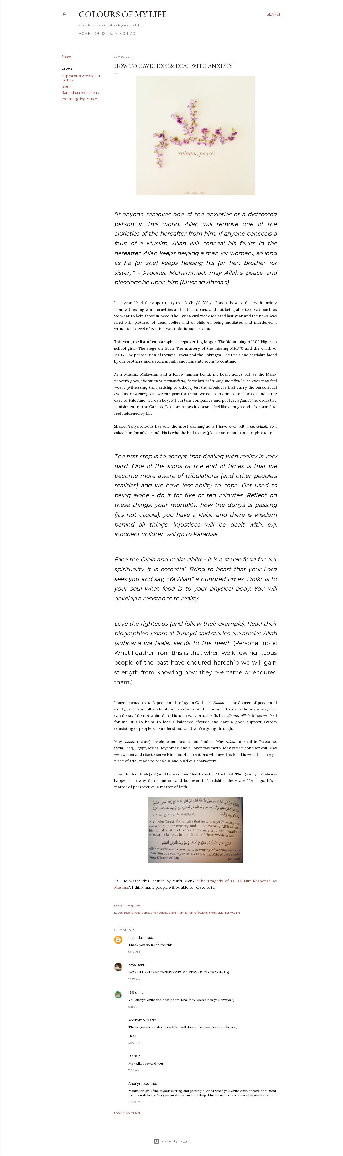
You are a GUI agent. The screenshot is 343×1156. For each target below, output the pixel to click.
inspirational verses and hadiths (145, 912)
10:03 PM (135, 1102)
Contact (128, 34)
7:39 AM (134, 1070)
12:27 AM (134, 979)
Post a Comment (128, 1112)
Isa (130, 1056)
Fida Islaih (136, 938)
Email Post (133, 906)
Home (84, 34)
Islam (66, 86)
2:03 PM (134, 1042)
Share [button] (66, 57)
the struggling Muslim (80, 99)
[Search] (274, 14)
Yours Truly (105, 34)
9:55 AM (133, 1006)
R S (131, 992)
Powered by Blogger (172, 1141)
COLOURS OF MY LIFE (122, 14)
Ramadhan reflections (80, 93)
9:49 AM (134, 951)
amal (132, 965)
